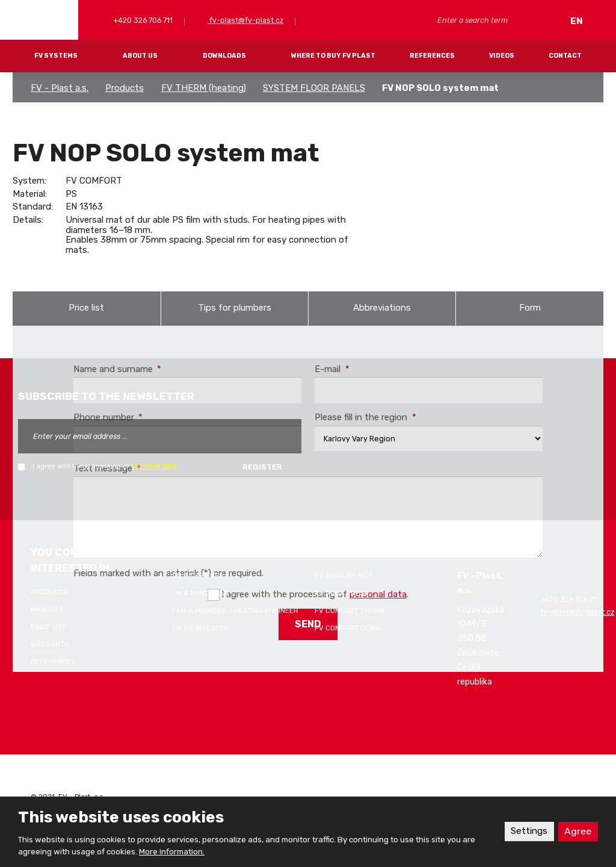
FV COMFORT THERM (349, 610)
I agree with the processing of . (105, 466)
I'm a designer (198, 575)
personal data (154, 466)
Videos (501, 56)
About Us (140, 56)
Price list (86, 307)
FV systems (56, 56)
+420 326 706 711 (142, 20)
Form (530, 307)
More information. (172, 851)
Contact (565, 56)
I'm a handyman (201, 593)
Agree (577, 831)
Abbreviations (382, 307)
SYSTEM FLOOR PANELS (314, 87)
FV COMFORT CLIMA (348, 628)
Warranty (50, 644)
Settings (528, 831)
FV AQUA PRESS (341, 593)
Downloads (224, 56)
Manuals (47, 609)
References (432, 56)
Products (124, 87)
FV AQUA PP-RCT (343, 575)
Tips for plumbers (234, 307)
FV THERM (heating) (203, 87)
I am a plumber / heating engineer (235, 610)
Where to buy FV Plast (333, 56)
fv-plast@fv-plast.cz (245, 20)
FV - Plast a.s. (59, 87)
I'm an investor (201, 628)
